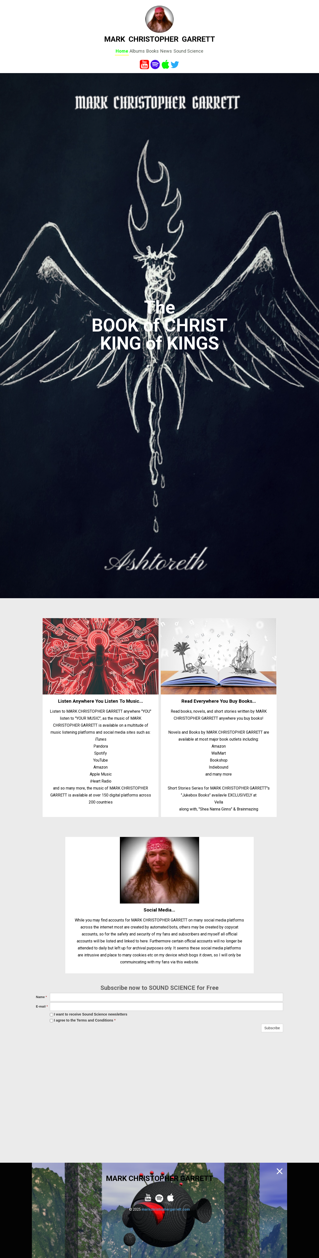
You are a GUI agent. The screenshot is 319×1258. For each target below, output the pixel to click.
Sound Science (188, 51)
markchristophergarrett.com (166, 1209)
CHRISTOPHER (153, 39)
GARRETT (198, 39)
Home (122, 51)
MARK (114, 39)
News (166, 51)
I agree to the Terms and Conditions (83, 1020)
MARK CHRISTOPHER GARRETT (159, 1178)
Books (152, 51)
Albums (137, 51)
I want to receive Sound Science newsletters (88, 1014)
